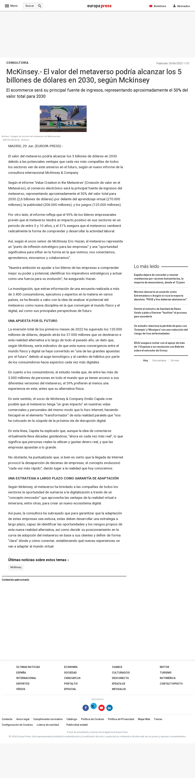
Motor (164, 667)
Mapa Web (144, 719)
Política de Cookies (92, 719)
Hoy (145, 360)
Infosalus (119, 689)
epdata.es (118, 684)
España (21, 673)
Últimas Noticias (28, 667)
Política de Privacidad (121, 719)
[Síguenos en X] (93, 708)
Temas (158, 719)
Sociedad (70, 673)
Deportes (22, 684)
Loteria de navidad (48, 725)
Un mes (175, 360)
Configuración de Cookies (17, 725)
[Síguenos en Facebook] (85, 708)
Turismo (166, 673)
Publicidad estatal (77, 725)
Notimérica (168, 678)
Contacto (7, 719)
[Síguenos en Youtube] (101, 708)
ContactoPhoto (171, 684)
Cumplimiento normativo (48, 719)
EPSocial (70, 689)
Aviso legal (22, 719)
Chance (117, 667)
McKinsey (15, 567)
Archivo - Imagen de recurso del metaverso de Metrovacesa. (31, 136)
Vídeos (20, 689)
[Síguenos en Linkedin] (109, 708)
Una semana (159, 360)
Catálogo (71, 719)
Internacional (26, 678)
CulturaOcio (121, 673)
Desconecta (120, 678)
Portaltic (71, 684)
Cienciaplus (72, 678)
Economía (70, 667)
